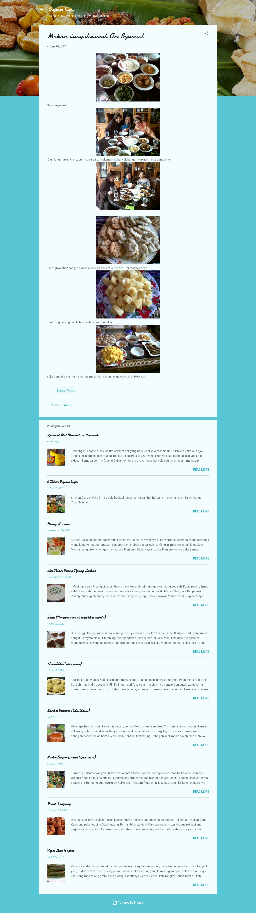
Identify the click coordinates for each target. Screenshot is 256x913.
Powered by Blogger (128, 902)
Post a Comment (62, 405)
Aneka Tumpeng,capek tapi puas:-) (71, 757)
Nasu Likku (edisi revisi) (64, 664)
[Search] (214, 11)
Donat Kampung (59, 804)
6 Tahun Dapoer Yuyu (62, 481)
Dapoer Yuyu (61, 9)
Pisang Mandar (58, 524)
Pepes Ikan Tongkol (60, 850)
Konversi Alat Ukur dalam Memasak (72, 435)
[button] (206, 34)
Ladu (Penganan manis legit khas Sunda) (76, 617)
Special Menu (65, 390)
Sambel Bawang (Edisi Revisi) (68, 710)
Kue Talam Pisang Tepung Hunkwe (71, 570)
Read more (201, 469)
